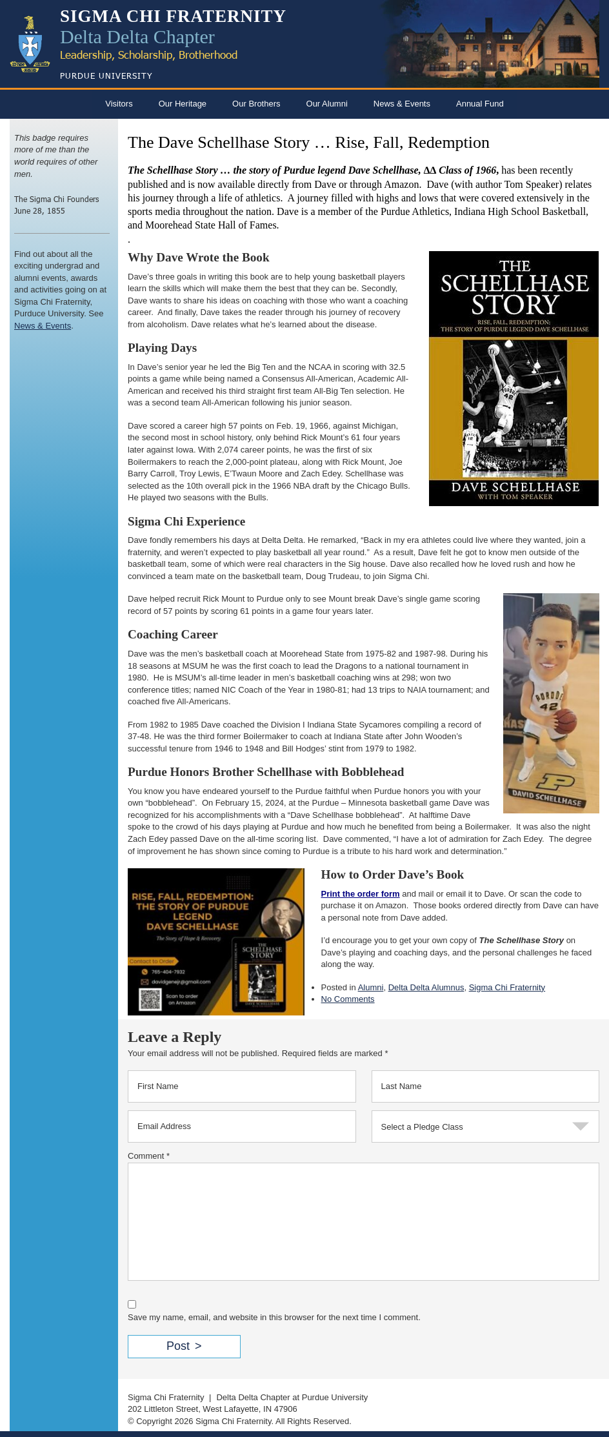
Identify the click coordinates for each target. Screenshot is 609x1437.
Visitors (118, 103)
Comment (149, 1156)
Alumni (371, 987)
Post (178, 1346)
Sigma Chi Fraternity (507, 987)
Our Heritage (182, 103)
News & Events (402, 103)
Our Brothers (256, 103)
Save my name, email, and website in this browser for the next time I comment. (274, 1317)
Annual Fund (480, 103)
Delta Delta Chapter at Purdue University (292, 1397)
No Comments (348, 999)
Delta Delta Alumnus (426, 987)
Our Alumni (327, 103)
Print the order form (360, 894)
